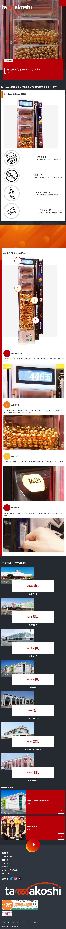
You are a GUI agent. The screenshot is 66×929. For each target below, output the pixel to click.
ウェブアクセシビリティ (17, 922)
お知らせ (5, 863)
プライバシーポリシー (31, 922)
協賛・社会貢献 (7, 856)
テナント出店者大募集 (10, 870)
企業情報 (5, 853)
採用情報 (5, 867)
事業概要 (5, 860)
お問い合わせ (6, 873)
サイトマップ (5, 922)
